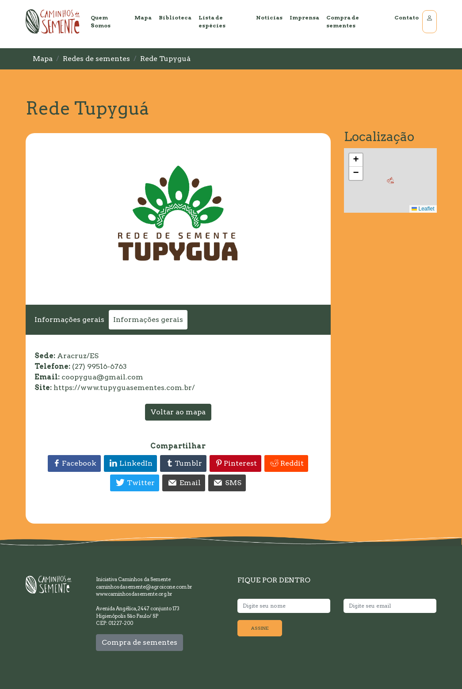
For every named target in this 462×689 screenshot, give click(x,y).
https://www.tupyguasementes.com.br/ (124, 387)
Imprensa (304, 17)
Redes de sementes (96, 58)
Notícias (269, 17)
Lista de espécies (212, 21)
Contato (406, 17)
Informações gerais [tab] (69, 319)
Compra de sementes (342, 21)
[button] (390, 180)
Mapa (143, 17)
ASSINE (259, 628)
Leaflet (423, 209)
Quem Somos (101, 21)
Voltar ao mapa (178, 412)
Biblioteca (175, 17)
